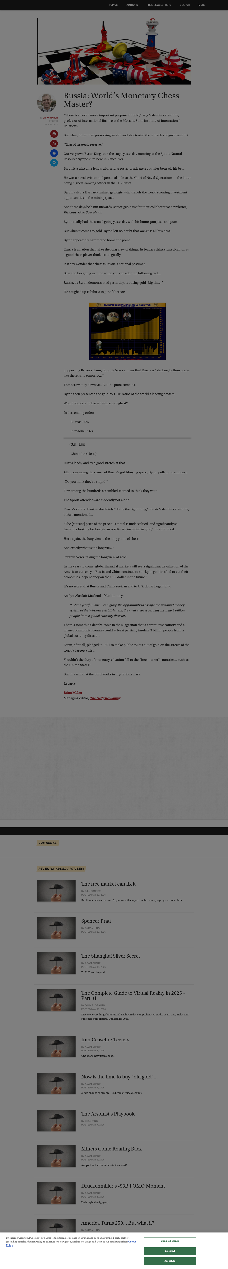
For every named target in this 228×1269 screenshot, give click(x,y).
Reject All (170, 1253)
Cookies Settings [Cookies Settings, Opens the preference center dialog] (170, 1243)
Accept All (170, 1263)
